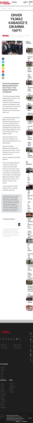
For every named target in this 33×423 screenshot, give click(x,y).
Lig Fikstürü (3, 394)
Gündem (14, 2)
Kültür (2, 374)
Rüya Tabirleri (12, 389)
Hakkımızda (3, 344)
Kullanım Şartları (17, 344)
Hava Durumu (3, 384)
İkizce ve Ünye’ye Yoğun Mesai (30, 107)
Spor (2, 376)
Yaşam (2, 373)
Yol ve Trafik (2, 387)
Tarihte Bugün (2, 397)
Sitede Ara (12, 383)
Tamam (24, 421)
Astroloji (11, 392)
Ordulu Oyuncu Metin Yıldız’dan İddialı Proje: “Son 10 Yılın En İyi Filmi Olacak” (30, 240)
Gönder (19, 224)
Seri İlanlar (3, 401)
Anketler (12, 385)
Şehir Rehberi (3, 403)
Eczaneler (3, 393)
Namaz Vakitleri (3, 390)
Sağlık (2, 371)
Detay (18, 421)
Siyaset (2, 378)
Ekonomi (3, 369)
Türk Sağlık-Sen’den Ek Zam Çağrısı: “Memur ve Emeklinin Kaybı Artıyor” (30, 83)
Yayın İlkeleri (4, 346)
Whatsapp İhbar (17, 346)
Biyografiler (12, 387)
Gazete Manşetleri (3, 407)
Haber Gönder (17, 348)
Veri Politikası (4, 348)
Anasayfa (3, 8)
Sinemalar (3, 399)
